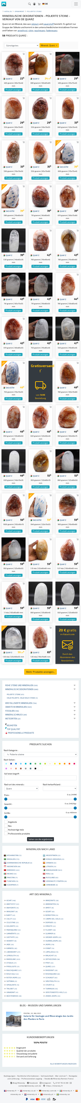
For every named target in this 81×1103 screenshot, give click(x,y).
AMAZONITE (52, 900)
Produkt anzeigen (13, 90)
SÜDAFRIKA (12, 885)
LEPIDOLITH (12, 955)
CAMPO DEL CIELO (54, 919)
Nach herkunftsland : (52, 784)
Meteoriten (13, 718)
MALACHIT (51, 955)
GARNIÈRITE (12, 933)
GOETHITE (12, 937)
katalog (8, 11)
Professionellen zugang (32, 1078)
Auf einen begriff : (12, 773)
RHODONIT (51, 970)
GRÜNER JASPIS (53, 937)
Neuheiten (11, 725)
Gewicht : (8, 804)
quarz (7, 78)
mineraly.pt (47, 1094)
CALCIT (11, 919)
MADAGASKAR (54, 870)
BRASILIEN (13, 859)
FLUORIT (50, 930)
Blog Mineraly (17, 1083)
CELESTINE (12, 922)
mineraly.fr (10, 1090)
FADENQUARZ (13, 930)
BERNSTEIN (51, 915)
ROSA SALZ (12, 974)
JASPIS (49, 944)
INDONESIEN (13, 866)
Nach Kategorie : (11, 750)
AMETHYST (12, 904)
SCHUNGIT (51, 977)
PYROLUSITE (12, 966)
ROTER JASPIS (13, 977)
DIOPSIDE (50, 922)
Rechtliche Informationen (28, 1076)
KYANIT (49, 948)
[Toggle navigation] (76, 4)
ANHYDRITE (12, 908)
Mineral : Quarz (49, 45)
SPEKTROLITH (52, 981)
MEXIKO (11, 874)
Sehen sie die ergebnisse (40, 839)
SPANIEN (51, 863)
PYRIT (49, 963)
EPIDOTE (50, 926)
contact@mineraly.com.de (29, 1086)
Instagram (45, 1083)
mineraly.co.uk (28, 1090)
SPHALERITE (12, 985)
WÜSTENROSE (13, 996)
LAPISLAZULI (51, 952)
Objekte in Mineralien (18, 707)
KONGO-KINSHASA (55, 859)
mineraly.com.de (48, 1090)
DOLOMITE (12, 926)
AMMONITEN (52, 904)
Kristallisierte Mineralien (21, 703)
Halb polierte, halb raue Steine (22, 698)
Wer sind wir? (61, 1076)
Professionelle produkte (19, 732)
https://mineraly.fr (54, 1086)
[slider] (5, 799)
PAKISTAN (12, 877)
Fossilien (12, 710)
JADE (10, 944)
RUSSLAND (52, 877)
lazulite (62, 166)
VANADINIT (12, 992)
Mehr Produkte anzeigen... (40, 671)
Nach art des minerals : (14, 784)
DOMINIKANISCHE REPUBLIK (19, 863)
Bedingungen (9, 1076)
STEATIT (49, 985)
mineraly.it (66, 1090)
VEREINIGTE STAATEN (56, 881)
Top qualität (12, 729)
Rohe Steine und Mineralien (21, 685)
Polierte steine (15, 694)
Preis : (7, 795)
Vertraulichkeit (47, 1076)
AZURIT (49, 911)
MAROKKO (13, 870)
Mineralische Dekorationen (21, 689)
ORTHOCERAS (52, 959)
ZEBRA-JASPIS (52, 996)
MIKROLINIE (13, 959)
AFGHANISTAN (14, 855)
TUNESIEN (12, 881)
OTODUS (11, 963)
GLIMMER (50, 933)
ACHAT (11, 900)
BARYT (10, 915)
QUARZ (50, 966)
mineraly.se (63, 1094)
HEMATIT (11, 941)
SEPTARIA (11, 981)
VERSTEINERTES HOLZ (56, 992)
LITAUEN (51, 866)
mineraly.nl (30, 1094)
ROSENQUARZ (52, 974)
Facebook (32, 1083)
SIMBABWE (52, 885)
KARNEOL (11, 948)
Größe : (7, 813)
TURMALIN (51, 988)
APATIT (49, 908)
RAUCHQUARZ (13, 970)
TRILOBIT (11, 988)
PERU (49, 874)
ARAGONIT (11, 911)
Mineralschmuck (16, 714)
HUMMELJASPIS (53, 941)
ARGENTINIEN (53, 855)
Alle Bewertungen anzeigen (63, 1064)
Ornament (19, 11)
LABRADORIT (13, 952)
